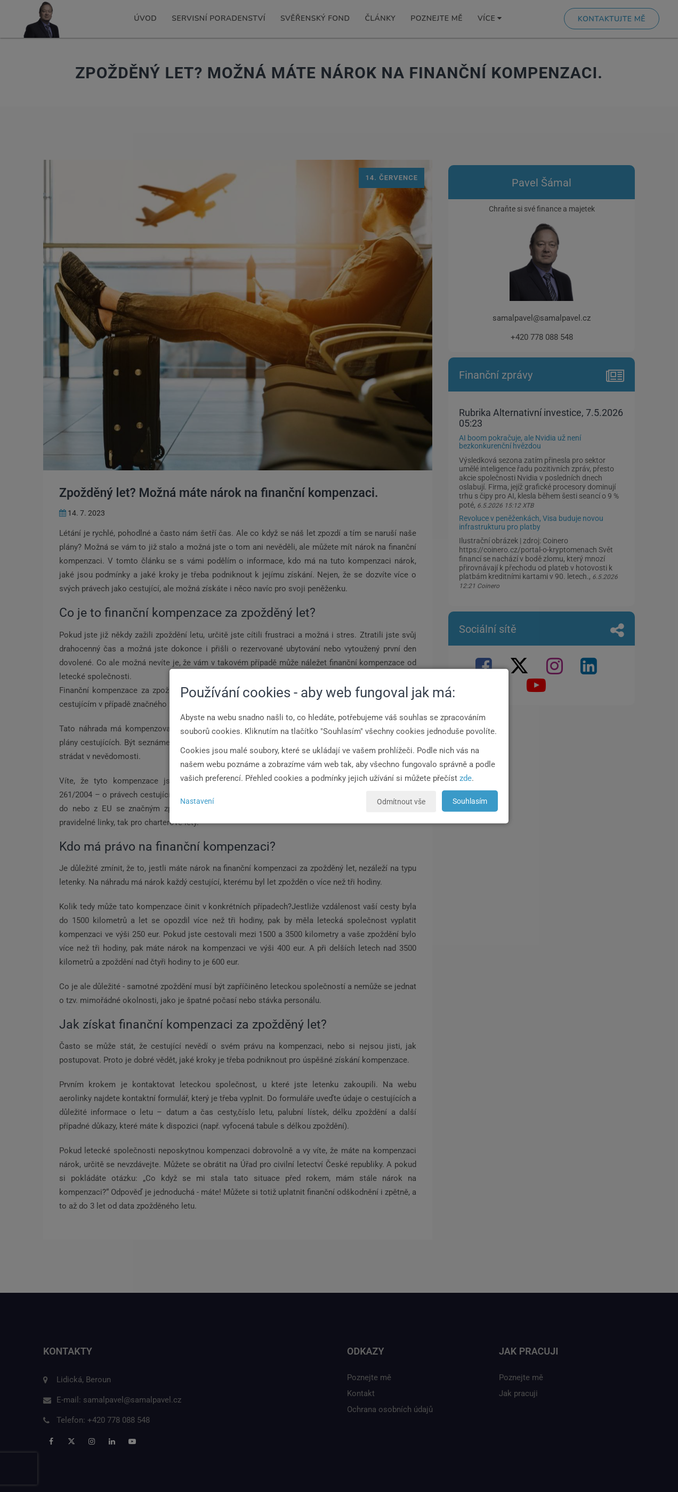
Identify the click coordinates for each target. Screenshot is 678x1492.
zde (465, 778)
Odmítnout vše (401, 801)
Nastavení (197, 801)
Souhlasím (470, 801)
